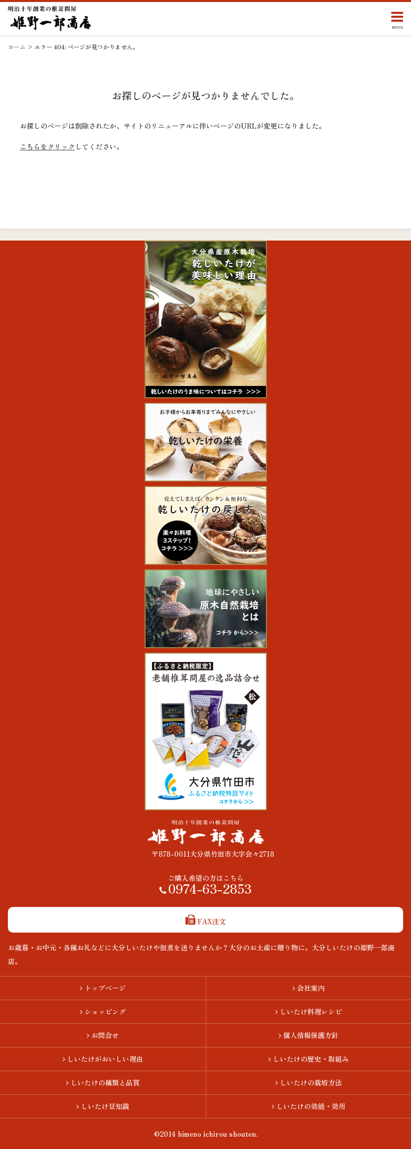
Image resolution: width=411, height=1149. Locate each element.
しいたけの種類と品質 (103, 1082)
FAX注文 (206, 921)
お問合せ (103, 1035)
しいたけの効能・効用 (308, 1106)
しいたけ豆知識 (102, 1106)
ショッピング (103, 1011)
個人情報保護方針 (308, 1035)
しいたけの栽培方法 (308, 1082)
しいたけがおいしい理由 (103, 1059)
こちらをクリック (47, 146)
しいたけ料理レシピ (308, 1011)
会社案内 (309, 988)
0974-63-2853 (205, 890)
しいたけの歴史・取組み (308, 1059)
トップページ (103, 988)
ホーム (17, 46)
